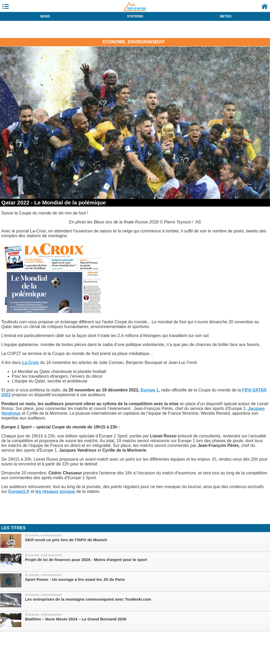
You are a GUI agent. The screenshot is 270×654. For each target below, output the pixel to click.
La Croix (30, 362)
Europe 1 (149, 390)
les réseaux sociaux (55, 491)
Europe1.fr (19, 491)
